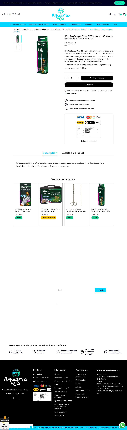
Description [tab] (50, 153)
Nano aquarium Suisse (69, 428)
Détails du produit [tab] (72, 153)
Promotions (37, 374)
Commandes (80, 380)
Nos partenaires (60, 392)
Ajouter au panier (97, 78)
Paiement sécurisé (34, 3)
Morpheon (21, 393)
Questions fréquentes (63, 401)
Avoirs (78, 383)
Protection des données (60, 396)
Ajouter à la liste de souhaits (77, 91)
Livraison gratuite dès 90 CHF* (14, 3)
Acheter (88, 85)
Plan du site (59, 416)
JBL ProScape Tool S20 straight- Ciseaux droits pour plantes (75, 210)
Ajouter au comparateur (101, 91)
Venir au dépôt (60, 412)
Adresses (79, 387)
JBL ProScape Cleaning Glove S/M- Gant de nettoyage (23, 210)
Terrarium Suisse (13, 428)
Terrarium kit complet (88, 428)
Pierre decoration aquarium (109, 428)
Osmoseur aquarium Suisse (48, 428)
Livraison (57, 374)
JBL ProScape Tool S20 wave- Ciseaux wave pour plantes (100, 210)
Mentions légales (61, 378)
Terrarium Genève (29, 428)
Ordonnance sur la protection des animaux (61, 406)
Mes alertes (80, 394)
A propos (57, 385)
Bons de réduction (83, 390)
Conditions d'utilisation (63, 381)
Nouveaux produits (41, 378)
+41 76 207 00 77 (115, 384)
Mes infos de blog (82, 397)
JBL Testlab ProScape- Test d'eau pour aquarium (50, 210)
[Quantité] (71, 78)
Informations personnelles (81, 375)
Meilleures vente (39, 381)
